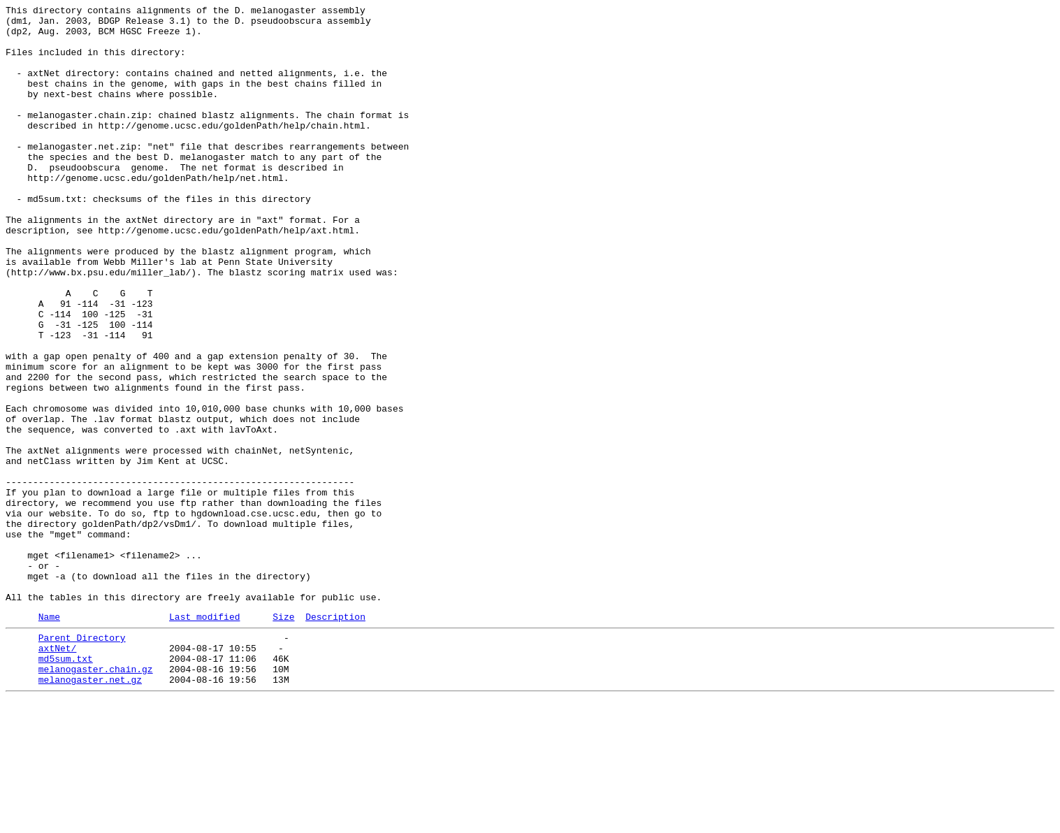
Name (49, 738)
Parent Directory (82, 761)
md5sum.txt (65, 786)
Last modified (204, 738)
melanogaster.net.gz (90, 811)
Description (335, 738)
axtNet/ (57, 773)
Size (283, 738)
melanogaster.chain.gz (95, 798)
